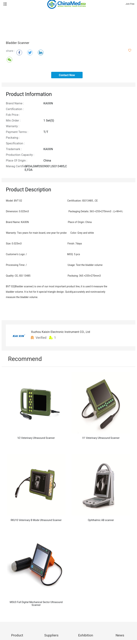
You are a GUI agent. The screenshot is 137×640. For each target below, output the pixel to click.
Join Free (130, 4)
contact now (67, 75)
